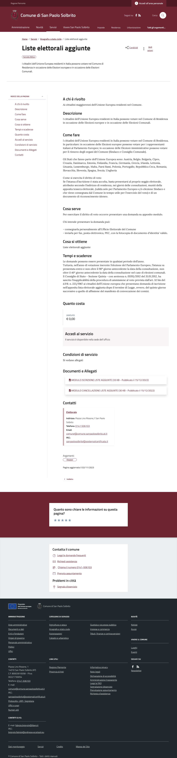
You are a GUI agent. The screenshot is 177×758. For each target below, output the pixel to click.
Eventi (134, 652)
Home (25, 39)
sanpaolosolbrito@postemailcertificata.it (87, 441)
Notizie (134, 624)
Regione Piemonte (18, 3)
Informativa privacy (99, 667)
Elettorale (71, 412)
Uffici (10, 651)
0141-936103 (23, 681)
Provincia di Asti (56, 671)
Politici (11, 646)
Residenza (115, 27)
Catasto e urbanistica (59, 638)
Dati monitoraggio (16, 746)
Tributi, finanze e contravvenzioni (105, 633)
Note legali (95, 671)
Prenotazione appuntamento (103, 690)
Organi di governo (16, 638)
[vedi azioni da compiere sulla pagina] (148, 48)
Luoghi (134, 647)
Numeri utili (13, 710)
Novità (39, 27)
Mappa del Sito (83, 746)
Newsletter (136, 670)
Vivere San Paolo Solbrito (76, 27)
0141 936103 (82, 426)
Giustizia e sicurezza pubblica (103, 624)
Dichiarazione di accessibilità (103, 676)
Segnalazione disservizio (101, 686)
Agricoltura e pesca (58, 624)
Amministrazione (20, 27)
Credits (60, 746)
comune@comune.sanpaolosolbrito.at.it (86, 434)
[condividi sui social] (131, 47)
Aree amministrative (17, 624)
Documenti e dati (16, 629)
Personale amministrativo (20, 642)
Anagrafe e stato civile (51, 39)
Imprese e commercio (100, 629)
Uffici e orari (13, 705)
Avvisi (133, 629)
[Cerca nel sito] (161, 15)
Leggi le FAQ (96, 683)
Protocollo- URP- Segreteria (21, 701)
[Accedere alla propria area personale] (149, 3)
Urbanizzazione (134, 27)
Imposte (101, 27)
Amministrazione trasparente (103, 680)
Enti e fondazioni (16, 633)
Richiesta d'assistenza (100, 693)
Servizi (53, 27)
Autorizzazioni (55, 633)
